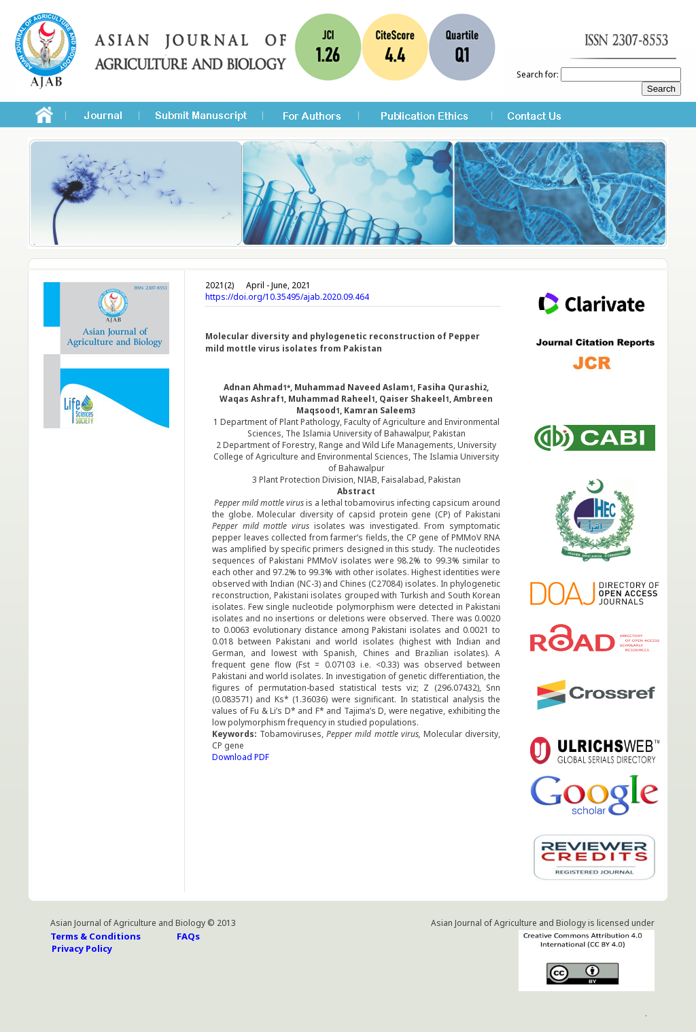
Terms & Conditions (95, 936)
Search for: (538, 74)
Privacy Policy (82, 948)
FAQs (188, 936)
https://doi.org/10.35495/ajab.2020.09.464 (287, 297)
